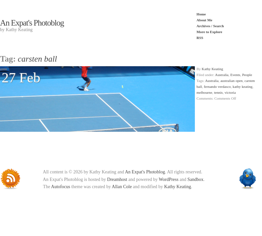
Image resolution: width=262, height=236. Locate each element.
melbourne (204, 92)
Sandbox (195, 179)
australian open (231, 81)
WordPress (168, 179)
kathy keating (243, 86)
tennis (218, 92)
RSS (199, 38)
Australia (222, 75)
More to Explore (209, 32)
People (247, 75)
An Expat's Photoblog (32, 22)
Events (235, 75)
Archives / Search (210, 26)
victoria (230, 92)
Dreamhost (117, 179)
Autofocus (60, 186)
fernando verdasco (217, 86)
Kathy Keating (212, 69)
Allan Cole (122, 186)
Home (201, 14)
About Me (204, 20)
